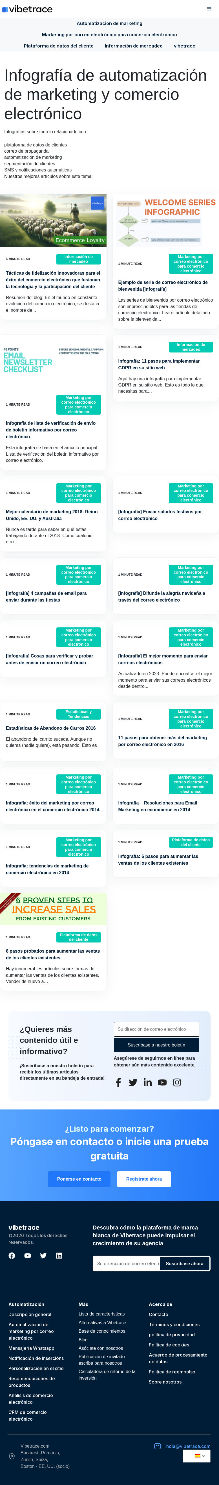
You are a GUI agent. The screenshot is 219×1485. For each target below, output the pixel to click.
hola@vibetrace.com (188, 1446)
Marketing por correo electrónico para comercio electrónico (109, 34)
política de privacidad (172, 1334)
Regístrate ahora (144, 1179)
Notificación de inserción (34, 1358)
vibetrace (184, 46)
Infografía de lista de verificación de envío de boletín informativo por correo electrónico (51, 430)
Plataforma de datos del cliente (59, 46)
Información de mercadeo (134, 46)
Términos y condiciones (174, 1324)
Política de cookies (169, 1345)
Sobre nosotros (165, 1382)
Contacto (158, 1314)
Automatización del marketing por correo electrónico (31, 1331)
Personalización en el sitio (36, 1368)
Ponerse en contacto (79, 1179)
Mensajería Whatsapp (31, 1348)
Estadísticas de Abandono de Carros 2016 (51, 728)
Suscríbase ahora (184, 1263)
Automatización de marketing (109, 23)
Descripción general (29, 1314)
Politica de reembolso (172, 1372)
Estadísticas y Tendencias (78, 714)
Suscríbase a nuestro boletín (156, 1045)
